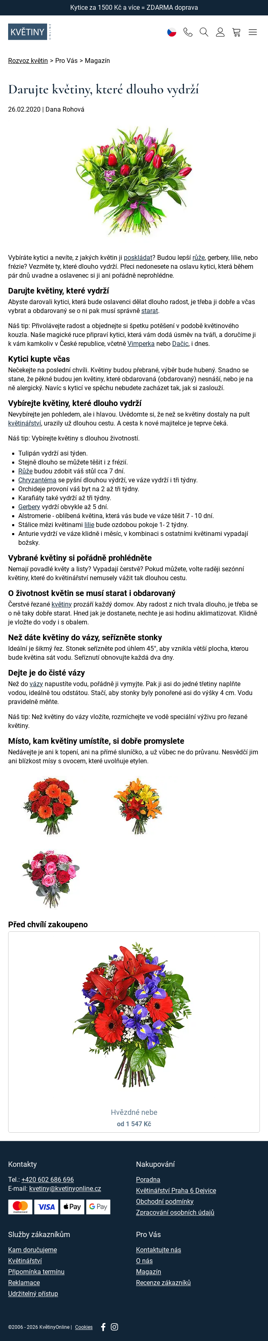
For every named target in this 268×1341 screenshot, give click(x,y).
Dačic (180, 344)
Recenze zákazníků (163, 1283)
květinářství (24, 423)
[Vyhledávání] (204, 32)
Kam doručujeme (32, 1250)
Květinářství (25, 1261)
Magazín (148, 1272)
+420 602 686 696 (48, 1179)
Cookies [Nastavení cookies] (84, 1327)
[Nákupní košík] (236, 32)
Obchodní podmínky (165, 1201)
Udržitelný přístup (33, 1294)
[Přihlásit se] (220, 32)
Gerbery (29, 507)
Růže (25, 471)
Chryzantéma (37, 480)
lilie (89, 525)
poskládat (138, 257)
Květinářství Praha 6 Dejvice (176, 1190)
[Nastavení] (171, 32)
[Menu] (253, 32)
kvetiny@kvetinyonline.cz (65, 1188)
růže (198, 257)
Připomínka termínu (36, 1272)
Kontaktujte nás (158, 1250)
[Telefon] (188, 32)
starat (149, 311)
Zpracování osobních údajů (175, 1212)
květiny (62, 604)
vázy (36, 684)
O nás (144, 1261)
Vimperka (141, 344)
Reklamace (24, 1283)
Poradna (148, 1179)
